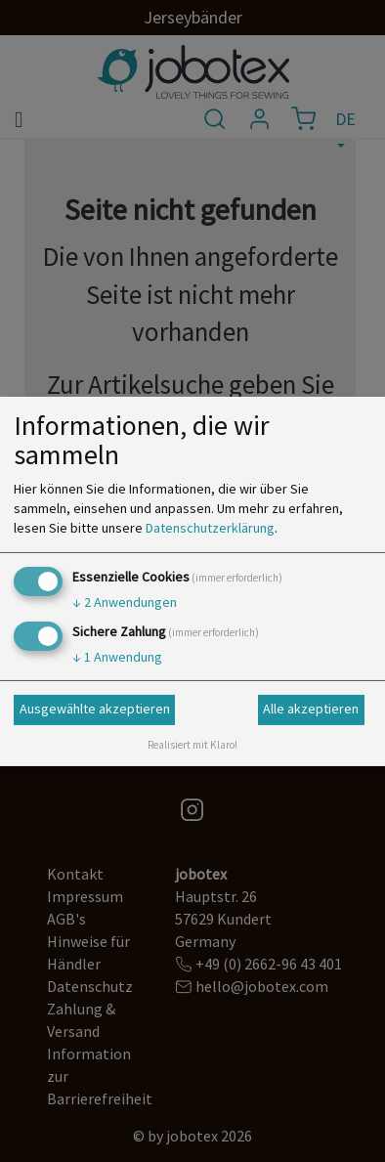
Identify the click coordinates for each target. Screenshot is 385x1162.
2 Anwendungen (124, 602)
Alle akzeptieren (311, 708)
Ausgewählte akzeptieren (95, 708)
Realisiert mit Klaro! (192, 745)
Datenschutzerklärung (210, 528)
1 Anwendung (117, 657)
